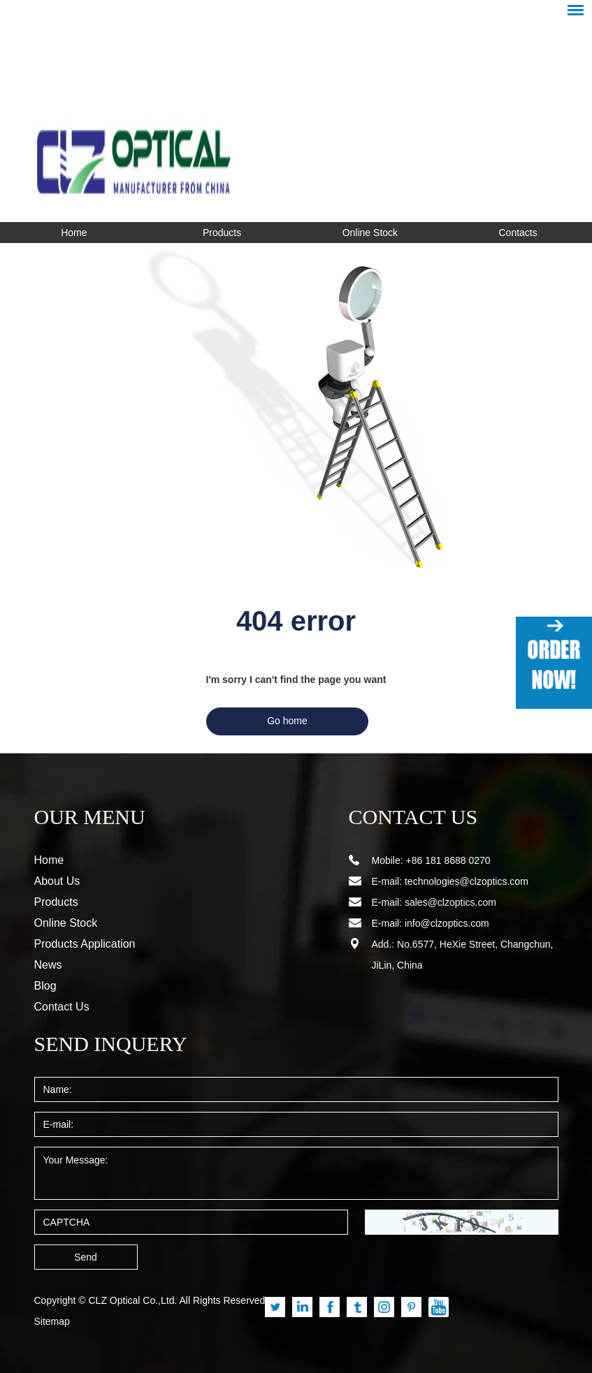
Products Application (85, 944)
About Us (57, 881)
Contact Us (61, 1007)
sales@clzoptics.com (450, 902)
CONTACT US (405, 817)
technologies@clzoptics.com (466, 881)
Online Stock (370, 232)
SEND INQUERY (100, 1044)
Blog (45, 986)
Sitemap (52, 1321)
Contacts (518, 232)
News (48, 965)
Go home (287, 720)
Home (74, 232)
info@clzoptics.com (447, 923)
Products (222, 232)
